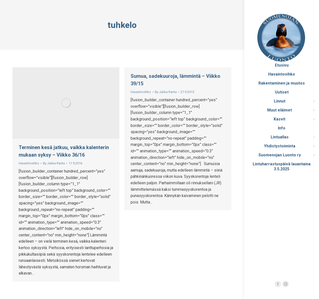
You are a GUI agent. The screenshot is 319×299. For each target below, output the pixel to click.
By (54, 163)
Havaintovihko (29, 163)
